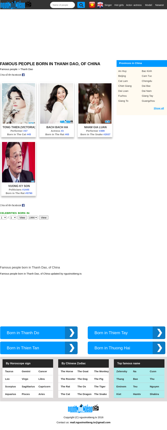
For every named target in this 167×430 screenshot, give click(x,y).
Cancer (42, 371)
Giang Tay (147, 95)
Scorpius (10, 386)
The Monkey (101, 371)
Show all (159, 108)
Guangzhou (148, 100)
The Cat (65, 394)
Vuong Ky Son (19, 185)
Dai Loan (123, 90)
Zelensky (121, 371)
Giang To (123, 100)
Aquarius (10, 394)
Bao (135, 378)
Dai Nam (147, 90)
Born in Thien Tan (23, 348)
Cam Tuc (147, 75)
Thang (120, 378)
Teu (135, 386)
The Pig (98, 378)
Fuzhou (122, 95)
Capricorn (44, 386)
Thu (152, 378)
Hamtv (137, 394)
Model (148, 5)
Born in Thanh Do (23, 332)
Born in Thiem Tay (111, 332)
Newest (159, 5)
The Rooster (68, 378)
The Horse (67, 371)
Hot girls (119, 5)
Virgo (25, 378)
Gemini (26, 371)
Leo (7, 378)
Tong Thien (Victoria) (19, 127)
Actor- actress (134, 5)
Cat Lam (123, 80)
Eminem (121, 386)
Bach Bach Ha (57, 127)
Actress (57, 130)
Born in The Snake (95, 134)
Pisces (26, 394)
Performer (18, 130)
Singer (108, 5)
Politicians (19, 189)
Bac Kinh (147, 71)
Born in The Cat (19, 134)
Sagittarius (28, 386)
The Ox (81, 386)
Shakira (154, 394)
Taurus (9, 371)
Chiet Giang (125, 85)
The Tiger (99, 386)
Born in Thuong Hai (112, 348)
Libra (41, 378)
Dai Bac (146, 85)
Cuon (153, 371)
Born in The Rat (57, 134)
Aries (41, 394)
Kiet (118, 394)
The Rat (65, 386)
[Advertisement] (81, 34)
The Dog (82, 378)
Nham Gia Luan (95, 127)
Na (134, 371)
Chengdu (147, 80)
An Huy (122, 71)
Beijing (122, 75)
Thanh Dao (26, 69)
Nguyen (154, 386)
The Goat (82, 371)
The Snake (100, 394)
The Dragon (84, 394)
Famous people (8, 69)
